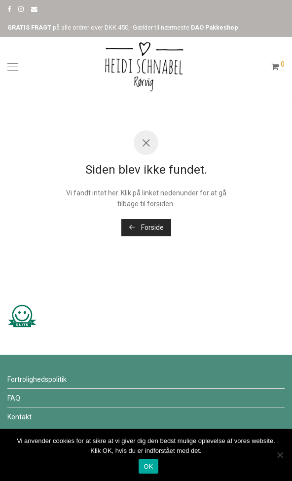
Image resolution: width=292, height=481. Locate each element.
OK (148, 466)
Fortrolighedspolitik (37, 379)
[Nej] (280, 455)
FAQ (13, 398)
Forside (146, 227)
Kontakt (19, 417)
